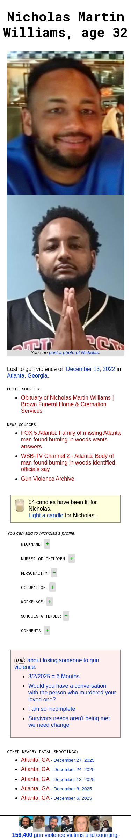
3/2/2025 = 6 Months (53, 676)
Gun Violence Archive (47, 479)
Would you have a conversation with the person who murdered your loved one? (72, 692)
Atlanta (15, 376)
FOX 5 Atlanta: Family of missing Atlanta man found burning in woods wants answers (71, 439)
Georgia (38, 376)
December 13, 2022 (90, 369)
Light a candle (46, 515)
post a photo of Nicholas (74, 352)
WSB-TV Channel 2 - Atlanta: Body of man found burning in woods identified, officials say (69, 462)
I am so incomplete (51, 709)
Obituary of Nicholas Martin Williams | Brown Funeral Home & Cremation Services (67, 404)
